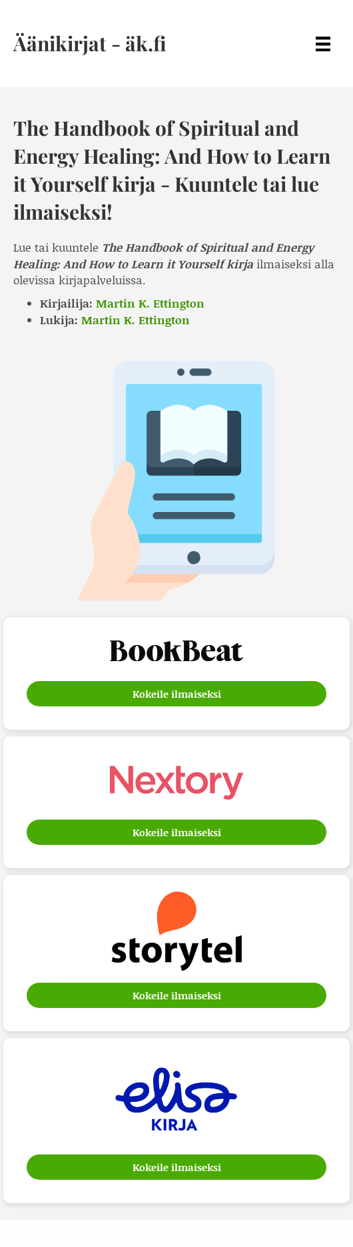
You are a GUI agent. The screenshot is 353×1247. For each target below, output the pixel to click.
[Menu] (323, 44)
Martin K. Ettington (150, 303)
